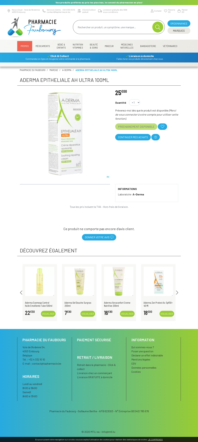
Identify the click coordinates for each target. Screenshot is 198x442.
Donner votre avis (99, 237)
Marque (54, 70)
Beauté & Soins (94, 46)
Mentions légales (140, 359)
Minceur (109, 46)
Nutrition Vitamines (78, 46)
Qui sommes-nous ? (142, 347)
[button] (21, 292)
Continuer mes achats (133, 137)
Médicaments (43, 46)
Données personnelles (143, 367)
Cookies (136, 371)
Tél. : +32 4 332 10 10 (33, 359)
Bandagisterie (148, 46)
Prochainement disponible (136, 126)
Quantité (120, 102)
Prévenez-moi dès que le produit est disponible (141, 110)
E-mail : (41, 363)
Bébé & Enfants (61, 46)
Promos (25, 46)
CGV (133, 363)
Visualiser (48, 313)
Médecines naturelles (126, 46)
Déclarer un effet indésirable (147, 355)
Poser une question (142, 351)
